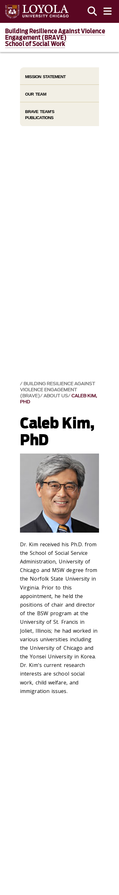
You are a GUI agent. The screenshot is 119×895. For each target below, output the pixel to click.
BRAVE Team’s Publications (39, 114)
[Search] (92, 11)
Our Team (35, 94)
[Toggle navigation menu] (107, 11)
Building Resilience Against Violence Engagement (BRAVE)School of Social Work (55, 37)
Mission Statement (45, 76)
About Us (55, 396)
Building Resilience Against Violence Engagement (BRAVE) (57, 389)
